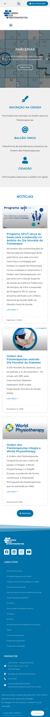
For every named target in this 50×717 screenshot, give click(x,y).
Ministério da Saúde (14, 571)
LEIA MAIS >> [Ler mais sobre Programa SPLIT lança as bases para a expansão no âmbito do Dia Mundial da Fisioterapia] (13, 310)
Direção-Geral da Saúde (16, 587)
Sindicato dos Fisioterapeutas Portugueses (23, 625)
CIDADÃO (25, 168)
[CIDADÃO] (25, 160)
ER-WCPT (11, 603)
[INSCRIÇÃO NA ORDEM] (25, 99)
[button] (19, 3)
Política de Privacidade (16, 646)
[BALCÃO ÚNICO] (25, 129)
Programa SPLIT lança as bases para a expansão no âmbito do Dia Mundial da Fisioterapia (25, 238)
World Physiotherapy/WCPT (18, 598)
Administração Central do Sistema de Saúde (24, 592)
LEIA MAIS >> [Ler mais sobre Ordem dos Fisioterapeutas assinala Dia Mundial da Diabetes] (13, 399)
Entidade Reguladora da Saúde (19, 576)
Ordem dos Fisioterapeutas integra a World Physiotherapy (24, 448)
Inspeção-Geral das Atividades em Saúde (23, 582)
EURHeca (10, 614)
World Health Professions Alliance (20, 608)
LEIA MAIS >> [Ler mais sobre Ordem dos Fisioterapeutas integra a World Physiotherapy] (13, 492)
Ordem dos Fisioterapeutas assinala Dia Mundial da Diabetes (24, 359)
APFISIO (10, 619)
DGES (9, 630)
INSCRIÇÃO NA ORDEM (25, 107)
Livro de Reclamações (15, 635)
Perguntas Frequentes (16, 641)
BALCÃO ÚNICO (25, 138)
